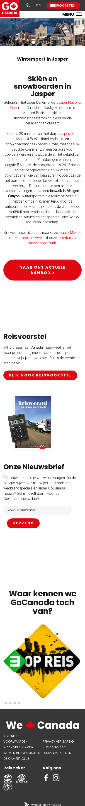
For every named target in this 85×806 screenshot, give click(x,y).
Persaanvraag (54, 747)
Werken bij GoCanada (21, 753)
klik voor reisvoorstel (40, 375)
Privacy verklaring (58, 741)
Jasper (63, 133)
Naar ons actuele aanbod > (42, 270)
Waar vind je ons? (18, 747)
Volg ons (52, 768)
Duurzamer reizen (57, 753)
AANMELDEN (23, 523)
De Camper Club (16, 758)
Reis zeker (14, 768)
